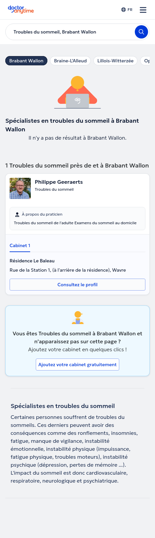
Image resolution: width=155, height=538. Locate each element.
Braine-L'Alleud (70, 61)
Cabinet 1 (20, 245)
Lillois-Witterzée (115, 61)
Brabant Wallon (26, 61)
